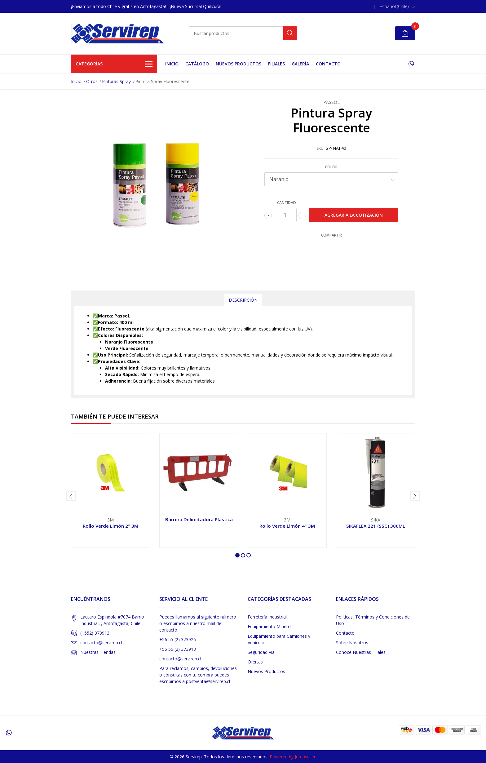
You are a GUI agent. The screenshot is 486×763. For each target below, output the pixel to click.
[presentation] (71, 496)
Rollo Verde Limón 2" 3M (110, 526)
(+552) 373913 (94, 633)
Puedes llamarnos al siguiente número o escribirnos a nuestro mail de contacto (197, 623)
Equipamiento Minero (269, 626)
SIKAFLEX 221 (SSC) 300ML (375, 526)
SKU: (321, 148)
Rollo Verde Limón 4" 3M (287, 526)
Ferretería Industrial (267, 617)
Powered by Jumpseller (293, 757)
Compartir (331, 235)
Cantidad (286, 202)
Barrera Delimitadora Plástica (199, 519)
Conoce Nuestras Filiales (361, 652)
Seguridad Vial (262, 652)
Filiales (276, 64)
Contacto (328, 64)
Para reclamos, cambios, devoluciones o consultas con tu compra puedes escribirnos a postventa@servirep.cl (198, 674)
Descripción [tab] (243, 300)
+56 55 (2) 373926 (177, 639)
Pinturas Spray (116, 81)
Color (331, 167)
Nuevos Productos (238, 64)
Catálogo (197, 64)
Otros (92, 81)
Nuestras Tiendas (98, 652)
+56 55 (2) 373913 (177, 649)
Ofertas (255, 662)
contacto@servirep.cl (101, 642)
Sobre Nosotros (352, 642)
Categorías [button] (114, 64)
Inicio (172, 64)
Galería (300, 64)
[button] (397, 6)
